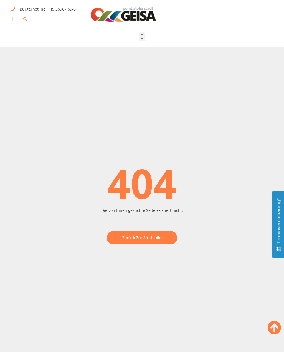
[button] (13, 19)
